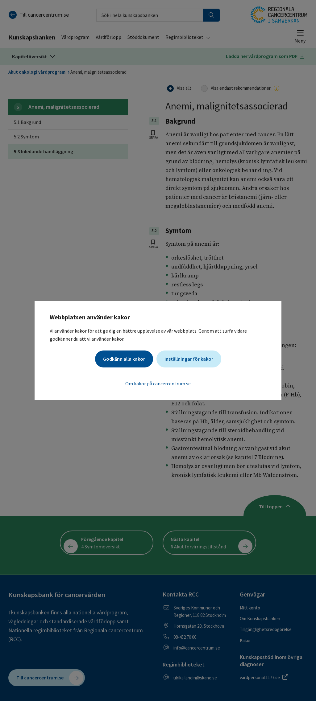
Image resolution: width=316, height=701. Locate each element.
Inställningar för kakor (188, 359)
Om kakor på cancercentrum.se (158, 383)
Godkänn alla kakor (124, 359)
